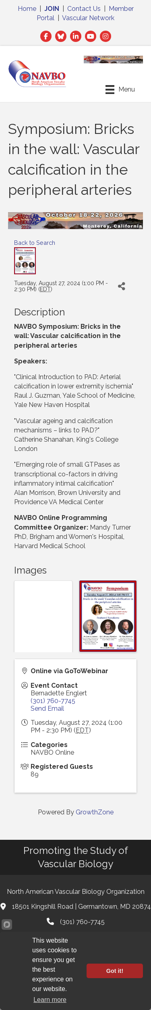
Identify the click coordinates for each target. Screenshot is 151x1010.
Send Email (47, 708)
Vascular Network (88, 18)
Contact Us (84, 9)
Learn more (49, 999)
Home (27, 9)
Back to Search (34, 242)
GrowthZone (95, 812)
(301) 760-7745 (53, 701)
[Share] (121, 287)
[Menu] (120, 89)
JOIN (51, 9)
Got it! (114, 971)
